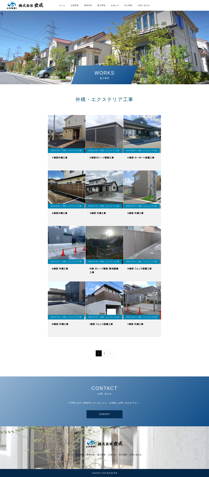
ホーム (62, 5)
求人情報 (128, 5)
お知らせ (115, 5)
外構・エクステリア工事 (72, 151)
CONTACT (104, 414)
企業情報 (75, 5)
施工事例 (101, 5)
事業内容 (88, 5)
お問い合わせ (144, 5)
